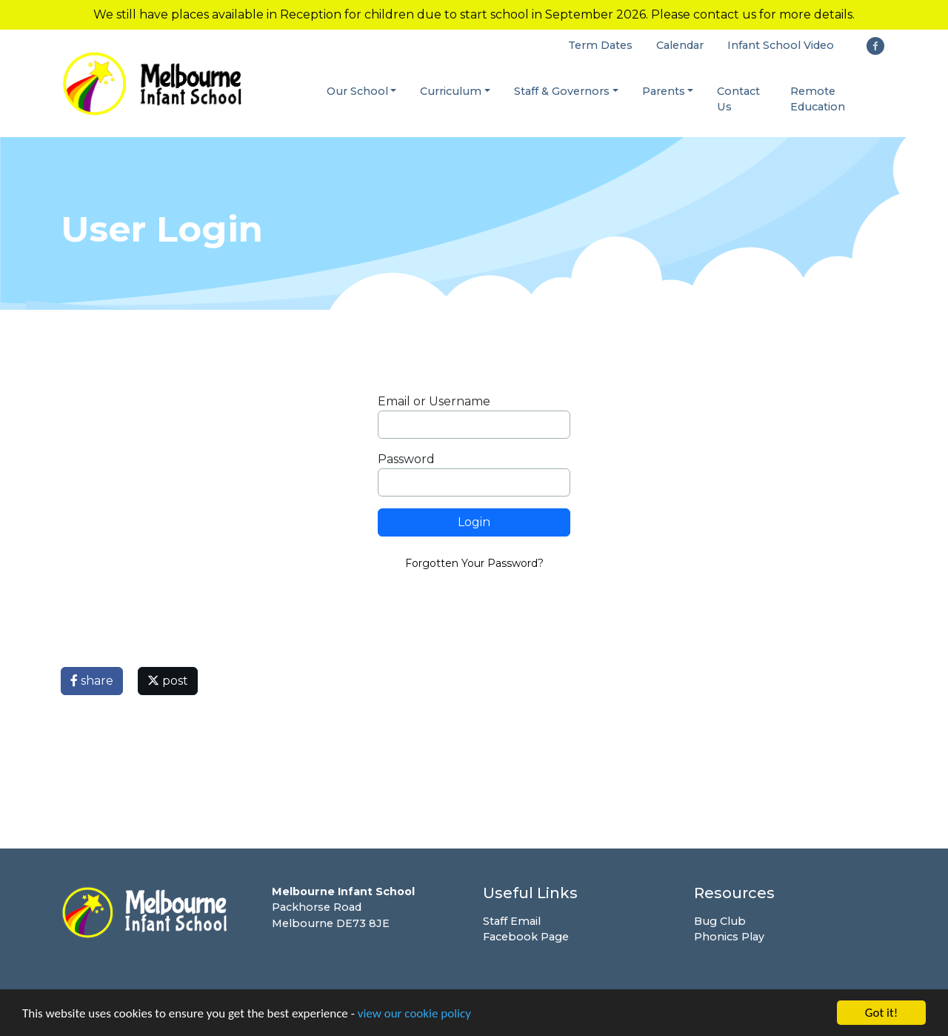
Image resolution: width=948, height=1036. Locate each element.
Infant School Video (780, 45)
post (167, 681)
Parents (663, 91)
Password (406, 459)
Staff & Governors (562, 91)
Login (474, 522)
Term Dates (600, 45)
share (91, 681)
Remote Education (817, 99)
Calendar (680, 45)
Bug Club (720, 921)
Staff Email (512, 921)
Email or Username (434, 401)
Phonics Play (729, 936)
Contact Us (738, 99)
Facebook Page (526, 936)
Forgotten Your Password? (474, 563)
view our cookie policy (414, 1014)
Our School (357, 91)
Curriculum (450, 91)
